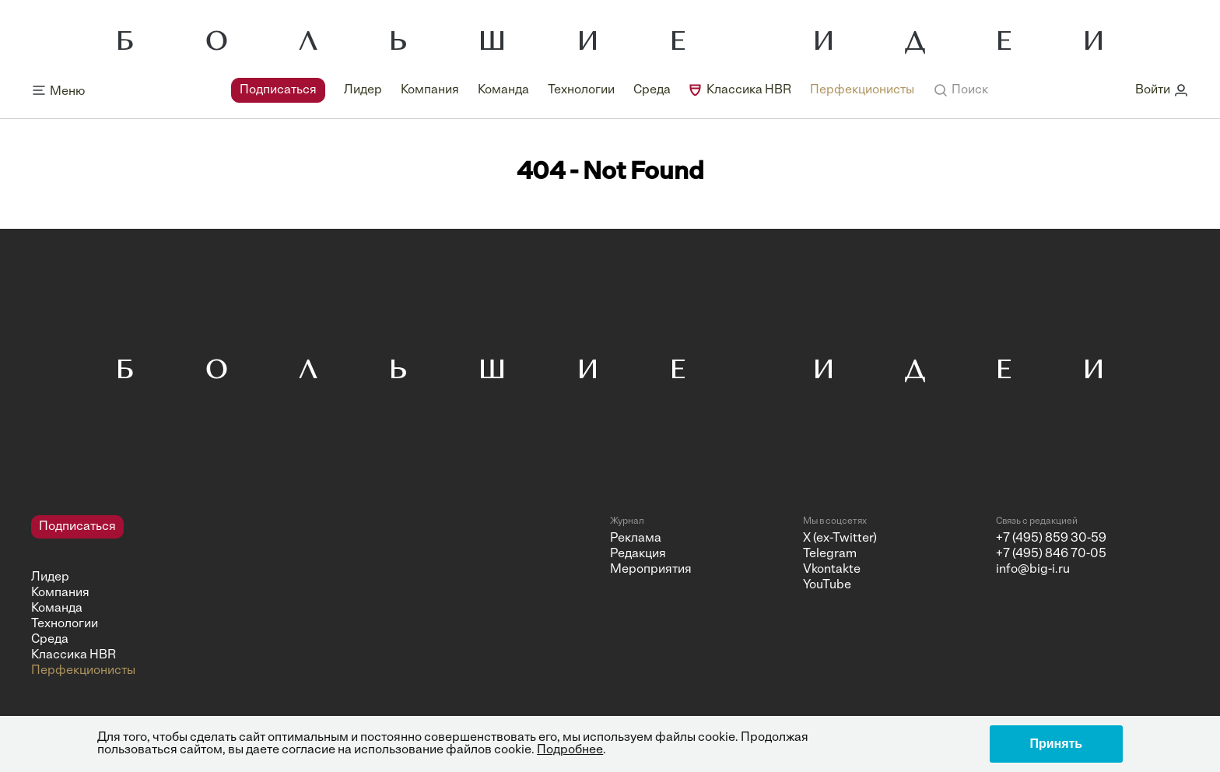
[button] (960, 90)
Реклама (635, 538)
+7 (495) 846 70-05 (1051, 554)
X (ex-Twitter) (840, 538)
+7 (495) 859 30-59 (1051, 538)
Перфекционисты (862, 90)
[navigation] (572, 90)
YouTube (827, 585)
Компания (430, 90)
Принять (1055, 743)
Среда (652, 90)
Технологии (581, 90)
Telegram (830, 554)
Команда (503, 90)
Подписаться (278, 90)
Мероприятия (651, 569)
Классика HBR (748, 90)
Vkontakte (832, 569)
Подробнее (570, 750)
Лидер (363, 90)
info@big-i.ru (1033, 569)
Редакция (638, 554)
